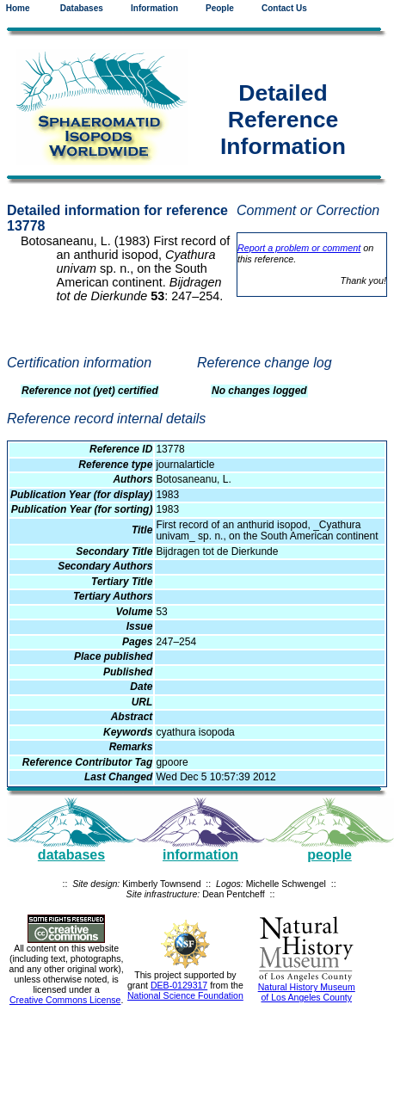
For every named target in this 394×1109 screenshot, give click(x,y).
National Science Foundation (185, 995)
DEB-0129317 (179, 985)
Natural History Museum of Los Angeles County (306, 992)
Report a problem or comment (298, 248)
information (200, 854)
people (329, 854)
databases (71, 854)
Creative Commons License (65, 1000)
